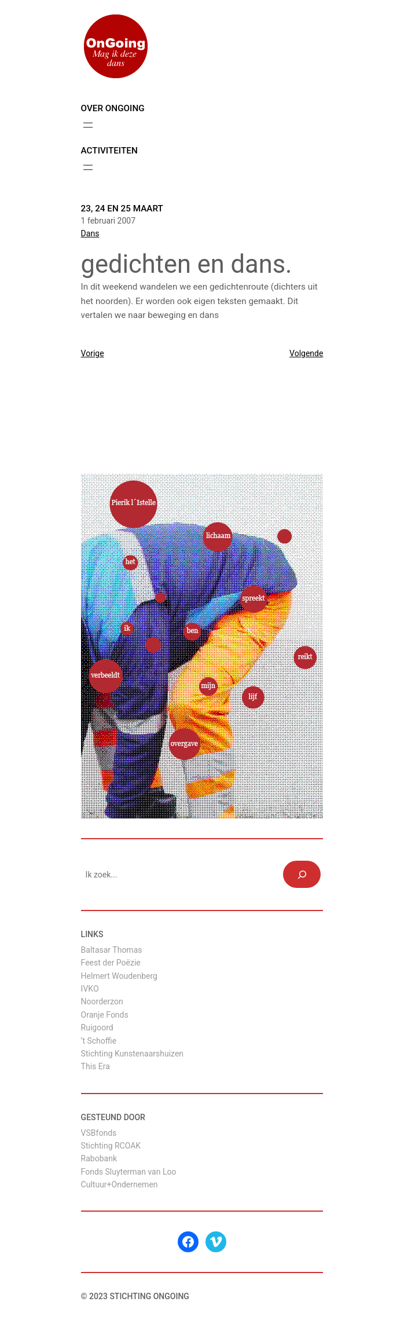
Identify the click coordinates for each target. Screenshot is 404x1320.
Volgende (306, 353)
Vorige (92, 353)
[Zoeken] (302, 874)
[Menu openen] (88, 125)
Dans (90, 233)
